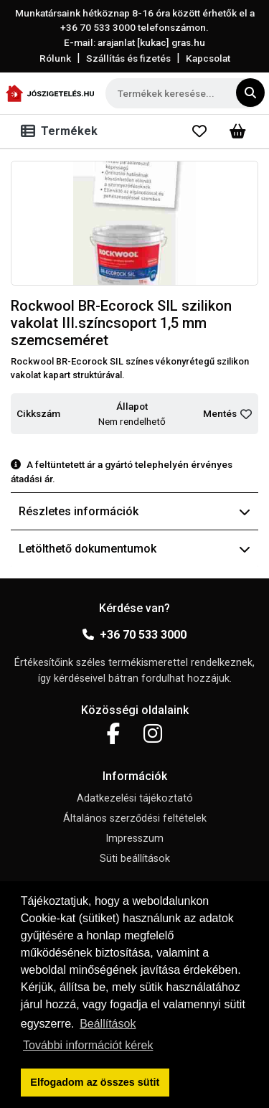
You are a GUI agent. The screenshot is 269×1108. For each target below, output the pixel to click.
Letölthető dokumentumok (134, 548)
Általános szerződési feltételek (135, 818)
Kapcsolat (208, 58)
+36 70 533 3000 (134, 635)
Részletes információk (134, 511)
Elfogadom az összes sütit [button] (94, 1082)
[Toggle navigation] (62, 131)
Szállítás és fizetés (128, 58)
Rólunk (55, 58)
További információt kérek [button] (88, 1045)
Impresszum (134, 838)
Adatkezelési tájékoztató (135, 798)
